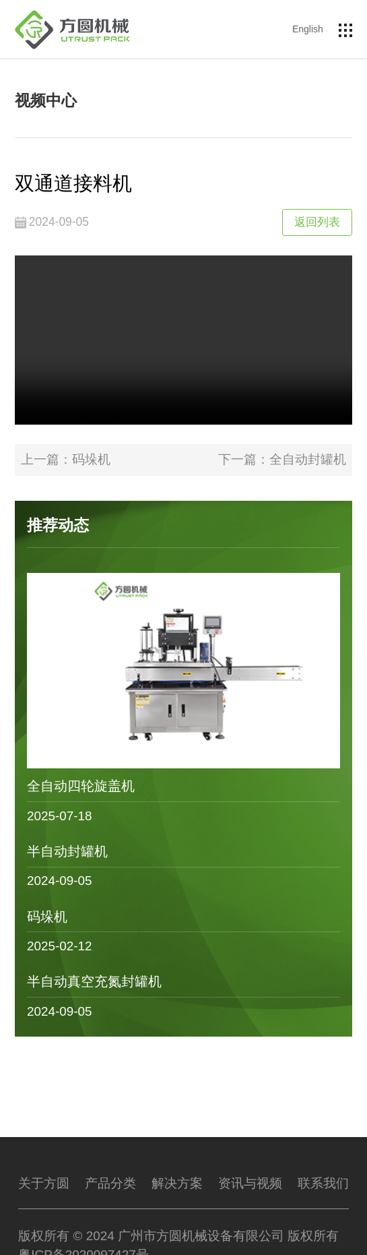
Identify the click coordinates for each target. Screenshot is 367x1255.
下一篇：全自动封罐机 (282, 459)
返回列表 (317, 221)
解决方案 (177, 1183)
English (307, 29)
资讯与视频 (250, 1183)
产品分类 (110, 1183)
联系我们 (323, 1183)
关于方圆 (43, 1183)
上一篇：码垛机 (65, 459)
